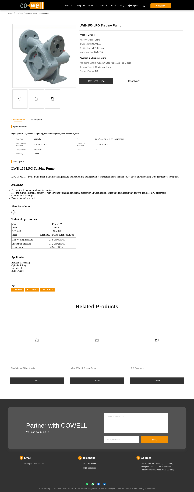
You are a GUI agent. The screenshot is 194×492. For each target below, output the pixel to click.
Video (113, 5)
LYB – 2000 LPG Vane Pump (83, 368)
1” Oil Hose (17, 290)
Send (154, 439)
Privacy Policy (44, 488)
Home (10, 13)
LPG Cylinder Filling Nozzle (22, 368)
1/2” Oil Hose (47, 290)
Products (92, 5)
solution (68, 5)
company (80, 5)
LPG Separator (137, 368)
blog (122, 5)
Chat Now (160, 6)
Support (103, 5)
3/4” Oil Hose (32, 290)
